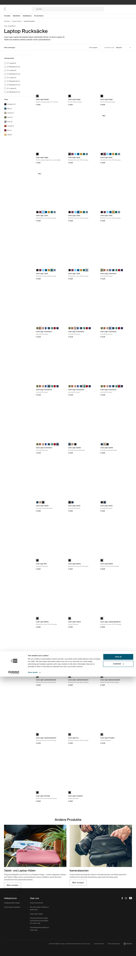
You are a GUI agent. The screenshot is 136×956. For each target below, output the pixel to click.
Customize (118, 943)
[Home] (18, 9)
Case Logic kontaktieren (12, 907)
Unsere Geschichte (36, 903)
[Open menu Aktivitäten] (18, 15)
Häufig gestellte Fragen (12, 903)
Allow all (118, 936)
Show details (33, 952)
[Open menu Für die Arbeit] (40, 15)
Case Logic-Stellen (36, 914)
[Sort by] (123, 47)
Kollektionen (27, 16)
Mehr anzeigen (12, 885)
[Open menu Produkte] (8, 15)
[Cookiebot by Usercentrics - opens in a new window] (13, 951)
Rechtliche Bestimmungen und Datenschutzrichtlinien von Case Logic (39, 920)
